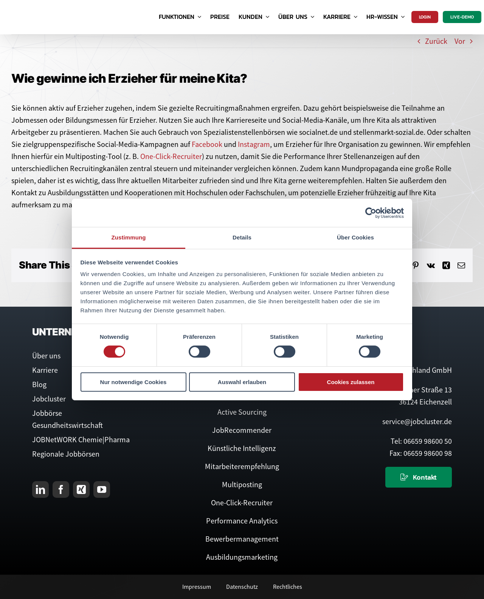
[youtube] (101, 489)
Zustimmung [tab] (129, 237)
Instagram (254, 144)
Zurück (436, 41)
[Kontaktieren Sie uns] (418, 477)
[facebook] (61, 489)
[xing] (81, 489)
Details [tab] (242, 237)
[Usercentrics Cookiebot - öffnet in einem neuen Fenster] (371, 212)
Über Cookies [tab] (355, 237)
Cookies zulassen (351, 382)
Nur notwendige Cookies (133, 382)
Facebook (207, 144)
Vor (460, 41)
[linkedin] (40, 489)
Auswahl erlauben (242, 382)
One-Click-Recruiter (171, 156)
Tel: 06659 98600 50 (421, 441)
